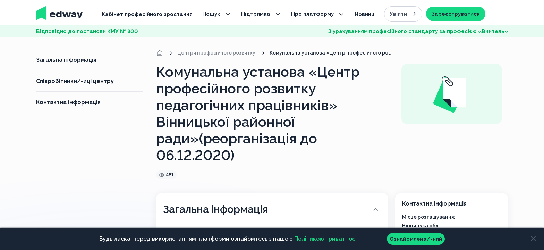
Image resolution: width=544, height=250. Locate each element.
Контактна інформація (68, 102)
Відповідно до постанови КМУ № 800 (87, 31)
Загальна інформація (66, 60)
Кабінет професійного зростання (147, 14)
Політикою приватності (327, 238)
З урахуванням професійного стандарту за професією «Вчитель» (418, 31)
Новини (364, 14)
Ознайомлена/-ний (416, 239)
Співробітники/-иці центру (75, 81)
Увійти (403, 13)
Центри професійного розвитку (216, 53)
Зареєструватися (456, 14)
